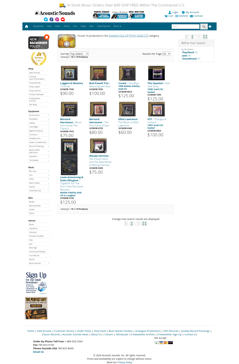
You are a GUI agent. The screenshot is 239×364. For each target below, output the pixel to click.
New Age (33, 247)
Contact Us (190, 334)
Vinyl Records (39, 190)
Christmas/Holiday (37, 251)
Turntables (39, 160)
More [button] (117, 26)
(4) (186, 55)
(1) (191, 58)
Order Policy (84, 330)
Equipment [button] (38, 26)
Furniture (39, 134)
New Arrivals (34, 72)
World (31, 259)
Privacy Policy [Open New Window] (124, 362)
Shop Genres (35, 90)
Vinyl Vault (100, 330)
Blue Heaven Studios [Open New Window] (121, 330)
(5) (190, 52)
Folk (31, 240)
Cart (168, 15)
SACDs (39, 186)
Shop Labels (34, 86)
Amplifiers (39, 119)
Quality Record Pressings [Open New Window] (195, 330)
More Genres (39, 263)
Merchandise (35, 205)
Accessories (39, 115)
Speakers (39, 156)
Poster (32, 209)
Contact (196, 15)
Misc (30, 198)
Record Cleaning (39, 146)
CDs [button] (75, 26)
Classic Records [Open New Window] (51, 334)
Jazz (30, 243)
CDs (39, 175)
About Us (96, 334)
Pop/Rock (33, 228)
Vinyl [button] (49, 26)
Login (173, 12)
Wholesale (122, 334)
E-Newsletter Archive (34, 99)
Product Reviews (36, 94)
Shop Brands (34, 82)
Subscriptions (103, 26)
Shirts (31, 213)
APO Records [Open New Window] (170, 330)
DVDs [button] (57, 26)
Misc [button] (91, 26)
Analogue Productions (148, 330)
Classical (33, 232)
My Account (191, 12)
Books (32, 201)
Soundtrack (34, 255)
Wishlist (182, 15)
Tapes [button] (83, 26)
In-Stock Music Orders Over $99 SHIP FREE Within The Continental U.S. (122, 5)
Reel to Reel (39, 183)
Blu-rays (39, 171)
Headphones (39, 138)
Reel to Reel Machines (39, 151)
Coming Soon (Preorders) (36, 77)
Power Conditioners (39, 142)
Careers (108, 334)
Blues (31, 224)
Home (30, 330)
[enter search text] (185, 26)
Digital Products (39, 130)
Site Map (33, 104)
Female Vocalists (36, 236)
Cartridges (39, 126)
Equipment (33, 111)
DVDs (39, 179)
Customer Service (64, 330)
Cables (39, 123)
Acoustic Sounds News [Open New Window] (75, 334)
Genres (31, 220)
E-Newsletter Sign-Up (169, 334)
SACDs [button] (67, 26)
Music (31, 167)
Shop (30, 68)
